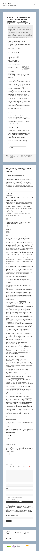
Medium (8, 233)
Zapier (21, 319)
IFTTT (7, 309)
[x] (8, 435)
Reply (31, 155)
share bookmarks (27, 370)
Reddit (11, 425)
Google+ (7, 235)
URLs (32, 405)
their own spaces (18, 269)
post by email (8, 157)
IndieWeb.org (18, 412)
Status (8, 155)
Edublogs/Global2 (22, 300)
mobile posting (27, 156)
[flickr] (6, 435)
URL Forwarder (13, 157)
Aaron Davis (22, 22)
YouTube (8, 228)
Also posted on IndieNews (11, 419)
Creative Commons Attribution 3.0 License (23, 548)
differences (8, 282)
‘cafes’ (26, 222)
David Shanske (18, 81)
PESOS (31, 156)
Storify (7, 317)
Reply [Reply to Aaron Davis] (8, 189)
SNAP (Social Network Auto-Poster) (13, 325)
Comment (8, 469)
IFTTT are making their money (12, 316)
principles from (23, 545)
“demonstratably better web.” (25, 413)
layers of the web (11, 449)
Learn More (25, 512)
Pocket (17, 425)
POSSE (8, 279)
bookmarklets (22, 156)
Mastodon (8, 232)
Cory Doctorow (26, 251)
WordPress (13, 156)
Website (7, 493)
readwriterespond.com (18, 193)
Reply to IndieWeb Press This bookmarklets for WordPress (18, 19)
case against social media (27, 266)
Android (17, 156)
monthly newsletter (10, 422)
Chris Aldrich (7, 4)
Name (7, 483)
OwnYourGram (26, 386)
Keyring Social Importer (16, 387)
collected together (23, 246)
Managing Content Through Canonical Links (15, 429)
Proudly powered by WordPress (11, 545)
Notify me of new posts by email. (13, 499)
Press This (31, 449)
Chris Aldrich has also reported (17, 377)
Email (9, 425)
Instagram (8, 226)
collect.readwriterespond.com (19, 175)
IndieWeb (28, 155)
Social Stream (8, 156)
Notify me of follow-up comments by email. (14, 497)
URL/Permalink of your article (12, 515)
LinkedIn (24, 425)
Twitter (7, 231)
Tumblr (7, 225)
